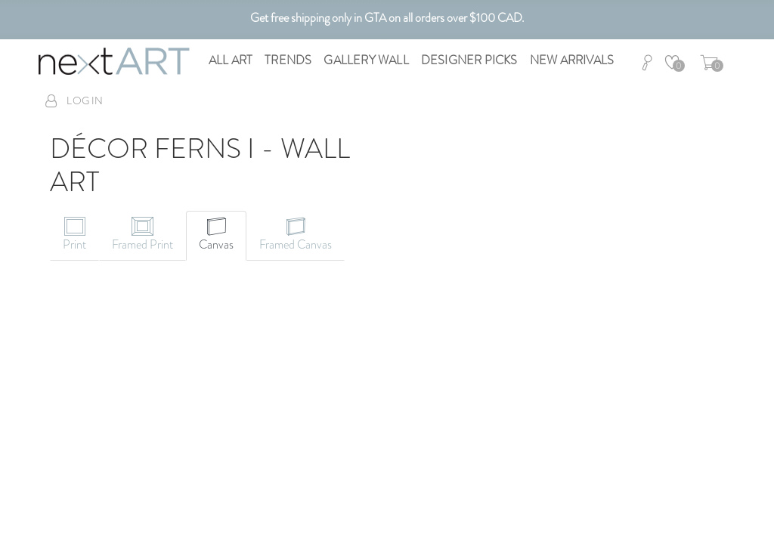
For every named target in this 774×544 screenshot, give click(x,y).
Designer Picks (469, 60)
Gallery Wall (366, 60)
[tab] (74, 236)
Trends (288, 60)
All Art (230, 60)
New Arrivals (572, 60)
